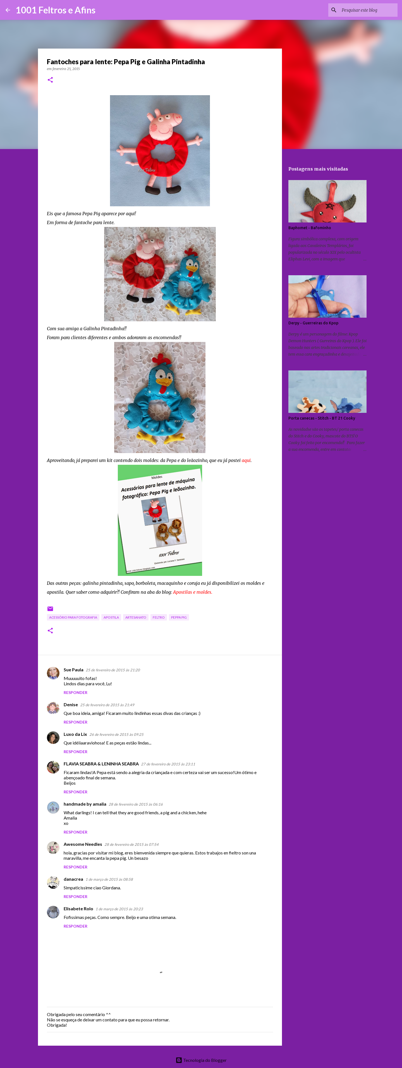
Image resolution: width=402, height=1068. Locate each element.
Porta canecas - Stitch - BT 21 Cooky (321, 418)
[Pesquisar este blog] (368, 10)
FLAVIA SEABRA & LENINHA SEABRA (101, 763)
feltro (159, 617)
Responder (75, 692)
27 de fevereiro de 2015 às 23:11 (168, 764)
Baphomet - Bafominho (309, 228)
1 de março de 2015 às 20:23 (119, 909)
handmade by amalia (85, 803)
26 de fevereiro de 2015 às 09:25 (116, 734)
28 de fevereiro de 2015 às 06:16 (136, 804)
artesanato (135, 617)
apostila (111, 617)
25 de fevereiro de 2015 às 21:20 (113, 670)
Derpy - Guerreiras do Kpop (313, 323)
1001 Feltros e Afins (55, 9)
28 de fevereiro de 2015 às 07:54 (131, 844)
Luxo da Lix (75, 734)
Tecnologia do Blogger (201, 1060)
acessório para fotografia (73, 617)
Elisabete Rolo (78, 908)
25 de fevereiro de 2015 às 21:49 (107, 705)
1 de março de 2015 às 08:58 (109, 879)
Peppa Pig (179, 617)
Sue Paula (73, 669)
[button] (50, 80)
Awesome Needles (83, 844)
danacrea (73, 879)
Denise (71, 704)
